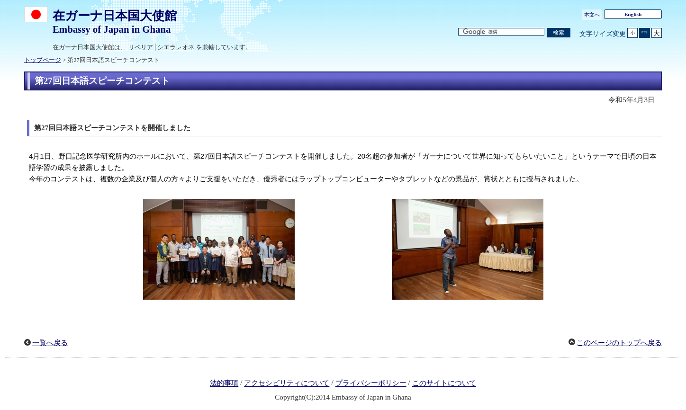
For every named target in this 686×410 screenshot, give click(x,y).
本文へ (592, 15)
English (633, 14)
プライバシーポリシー (370, 383)
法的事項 (224, 383)
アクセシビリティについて (286, 383)
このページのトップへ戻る (619, 343)
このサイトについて (444, 383)
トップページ (42, 60)
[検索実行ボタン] (558, 33)
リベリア (140, 47)
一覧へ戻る (50, 343)
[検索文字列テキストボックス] (501, 32)
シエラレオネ (175, 47)
